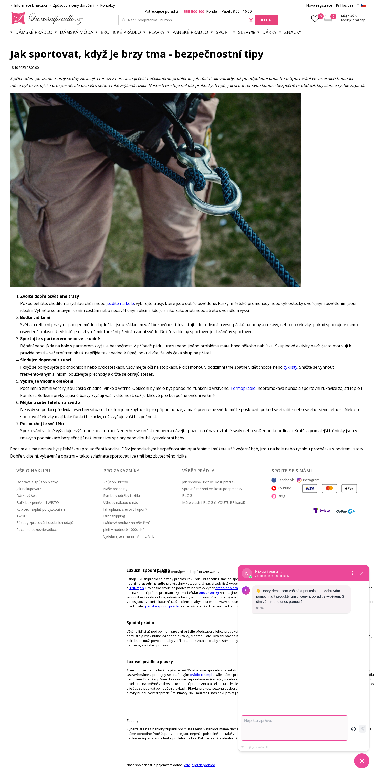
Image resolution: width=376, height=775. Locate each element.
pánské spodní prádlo (162, 606)
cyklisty (290, 367)
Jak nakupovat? (28, 488)
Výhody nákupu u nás (120, 502)
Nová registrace (319, 5)
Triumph (136, 588)
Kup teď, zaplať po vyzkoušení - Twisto (42, 512)
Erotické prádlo (121, 32)
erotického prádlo (229, 588)
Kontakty (107, 5)
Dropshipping (114, 516)
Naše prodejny (115, 488)
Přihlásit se (345, 5)
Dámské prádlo (33, 32)
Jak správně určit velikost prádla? (208, 482)
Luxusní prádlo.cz (46, 18)
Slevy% (246, 32)
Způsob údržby (115, 482)
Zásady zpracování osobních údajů (44, 522)
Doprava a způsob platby (37, 482)
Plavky (157, 32)
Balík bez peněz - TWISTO (37, 502)
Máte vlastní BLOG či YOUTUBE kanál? (213, 502)
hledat (266, 20)
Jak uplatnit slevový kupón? (125, 509)
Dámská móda (76, 32)
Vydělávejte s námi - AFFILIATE (128, 536)
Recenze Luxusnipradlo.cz (37, 529)
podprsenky (209, 592)
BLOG (187, 495)
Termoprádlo (243, 388)
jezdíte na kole (120, 303)
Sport (223, 32)
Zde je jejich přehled (199, 765)
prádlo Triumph (201, 674)
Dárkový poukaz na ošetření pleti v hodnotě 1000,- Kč (126, 526)
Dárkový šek (26, 495)
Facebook (286, 479)
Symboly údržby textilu (121, 495)
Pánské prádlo (190, 32)
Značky (292, 32)
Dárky (269, 32)
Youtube (284, 488)
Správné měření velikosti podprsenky (212, 488)
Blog (281, 496)
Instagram (311, 479)
